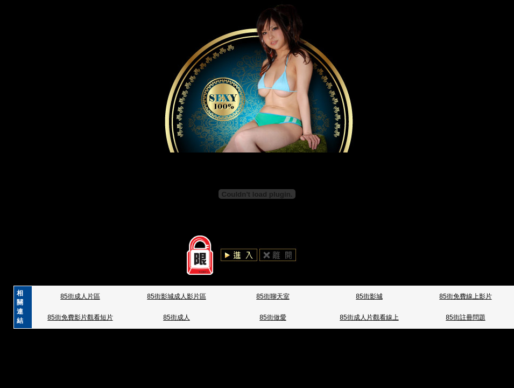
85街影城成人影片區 (176, 296)
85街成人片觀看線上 (369, 317)
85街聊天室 (272, 296)
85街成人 (176, 317)
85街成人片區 (80, 296)
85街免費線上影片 (465, 296)
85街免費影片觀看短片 (79, 317)
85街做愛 (272, 317)
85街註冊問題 (465, 317)
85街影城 (369, 296)
